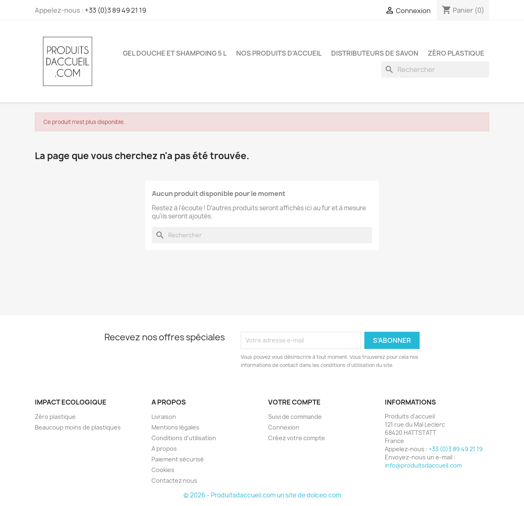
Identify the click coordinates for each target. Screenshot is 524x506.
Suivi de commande (295, 417)
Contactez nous (174, 480)
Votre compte (294, 402)
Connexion (283, 427)
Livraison (163, 417)
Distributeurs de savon (374, 53)
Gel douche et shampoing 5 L (175, 53)
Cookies (162, 470)
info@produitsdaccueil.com (423, 465)
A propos (164, 448)
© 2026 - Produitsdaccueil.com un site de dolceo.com (262, 495)
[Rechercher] (435, 69)
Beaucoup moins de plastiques (78, 427)
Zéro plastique (456, 53)
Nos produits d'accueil (279, 53)
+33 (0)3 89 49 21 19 (115, 10)
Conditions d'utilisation (183, 438)
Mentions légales (175, 427)
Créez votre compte (296, 438)
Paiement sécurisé (177, 459)
